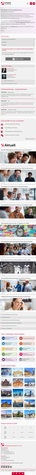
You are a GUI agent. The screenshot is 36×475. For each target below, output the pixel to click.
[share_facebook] (16, 473)
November (22, 437)
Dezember (30, 437)
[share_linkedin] (22, 473)
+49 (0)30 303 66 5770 (8, 460)
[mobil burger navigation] (28, 3)
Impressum (32, 470)
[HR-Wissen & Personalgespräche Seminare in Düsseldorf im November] (31, 3)
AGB (2, 470)
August (22, 432)
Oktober (14, 437)
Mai (22, 427)
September (30, 432)
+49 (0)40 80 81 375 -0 (8, 452)
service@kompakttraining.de (16, 463)
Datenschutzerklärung (22, 470)
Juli (14, 432)
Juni (31, 427)
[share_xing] (13, 473)
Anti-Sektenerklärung (10, 470)
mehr (3, 30)
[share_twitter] (19, 473)
